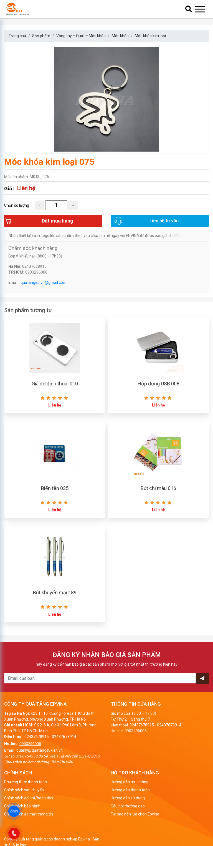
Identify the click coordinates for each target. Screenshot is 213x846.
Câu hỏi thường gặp (128, 819)
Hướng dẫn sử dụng (128, 811)
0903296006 (30, 757)
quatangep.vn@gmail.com (44, 288)
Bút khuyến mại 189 (55, 606)
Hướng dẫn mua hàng (129, 795)
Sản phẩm (41, 36)
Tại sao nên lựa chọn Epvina (135, 827)
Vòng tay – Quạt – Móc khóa (81, 36)
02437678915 (36, 750)
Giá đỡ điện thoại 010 (55, 392)
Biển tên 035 (55, 499)
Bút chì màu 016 (158, 499)
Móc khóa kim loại (150, 36)
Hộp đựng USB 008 (158, 392)
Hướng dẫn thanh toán (130, 803)
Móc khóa (120, 36)
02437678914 (64, 750)
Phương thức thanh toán (25, 795)
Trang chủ (17, 36)
